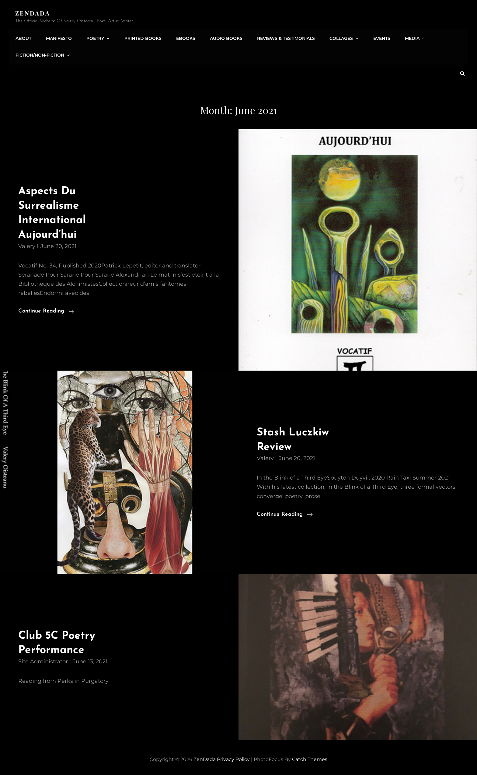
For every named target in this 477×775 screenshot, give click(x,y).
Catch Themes (309, 758)
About (23, 37)
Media (405, 37)
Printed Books (139, 37)
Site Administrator (43, 660)
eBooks (180, 37)
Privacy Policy (233, 758)
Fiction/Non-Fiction (42, 54)
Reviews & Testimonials (279, 37)
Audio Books (220, 37)
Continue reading (46, 309)
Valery (26, 244)
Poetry (96, 37)
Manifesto (58, 37)
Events (372, 37)
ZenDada (33, 13)
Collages (337, 37)
